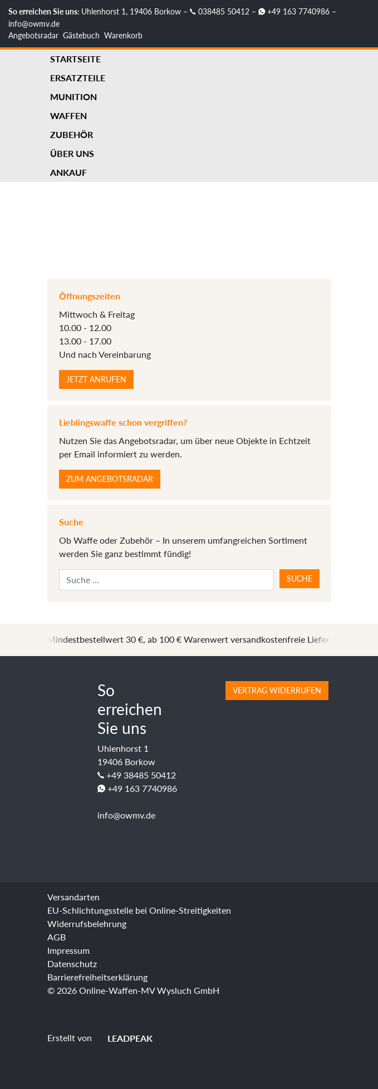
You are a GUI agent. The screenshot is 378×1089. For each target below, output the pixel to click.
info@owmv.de (34, 23)
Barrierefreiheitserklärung (97, 977)
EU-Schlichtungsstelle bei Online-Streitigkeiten (139, 910)
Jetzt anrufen (96, 379)
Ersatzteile (77, 77)
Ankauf (68, 172)
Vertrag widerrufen (277, 690)
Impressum (68, 950)
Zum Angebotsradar (109, 479)
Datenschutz (72, 963)
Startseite (75, 58)
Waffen (68, 115)
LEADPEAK (123, 1038)
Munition (73, 96)
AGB (56, 937)
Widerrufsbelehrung (86, 923)
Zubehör (71, 134)
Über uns (72, 153)
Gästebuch (81, 35)
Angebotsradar (33, 35)
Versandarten (73, 896)
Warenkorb (123, 35)
